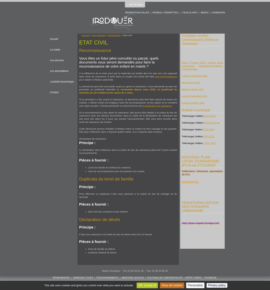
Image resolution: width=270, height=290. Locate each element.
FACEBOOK (211, 277)
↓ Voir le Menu (135, 4)
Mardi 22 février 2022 (193, 89)
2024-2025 (210, 116)
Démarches (114, 35)
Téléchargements (107, 277)
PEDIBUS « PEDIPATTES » (165, 12)
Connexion (218, 12)
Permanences (61, 277)
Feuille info (190, 12)
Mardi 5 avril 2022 (191, 82)
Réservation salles (137, 12)
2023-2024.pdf (212, 122)
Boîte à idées (193, 277)
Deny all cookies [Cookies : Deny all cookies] (172, 285)
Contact (54, 92)
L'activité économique (62, 81)
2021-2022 (209, 136)
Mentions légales (133, 277)
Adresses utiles (83, 277)
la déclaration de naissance (157, 106)
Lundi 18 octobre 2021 (193, 103)
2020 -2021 (210, 143)
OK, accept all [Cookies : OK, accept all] (147, 285)
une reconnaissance (166, 76)
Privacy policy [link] (217, 285)
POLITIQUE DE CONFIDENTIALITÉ (164, 277)
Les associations (59, 71)
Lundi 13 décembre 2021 (194, 96)
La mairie (55, 49)
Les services (98, 35)
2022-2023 (208, 129)
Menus (205, 12)
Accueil (85, 35)
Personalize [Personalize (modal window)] (195, 285)
